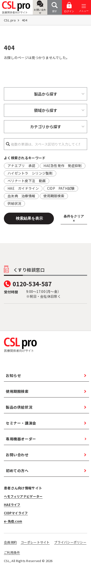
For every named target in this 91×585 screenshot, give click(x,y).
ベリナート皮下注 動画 (27, 180)
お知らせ (13, 375)
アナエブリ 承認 (21, 165)
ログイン (69, 7)
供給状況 (14, 203)
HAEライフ (12, 504)
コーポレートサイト (35, 542)
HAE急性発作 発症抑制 (62, 165)
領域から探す (45, 110)
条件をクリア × (74, 218)
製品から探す (45, 94)
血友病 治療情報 (21, 195)
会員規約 (10, 542)
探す (54, 7)
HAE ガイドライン (23, 188)
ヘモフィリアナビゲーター (23, 496)
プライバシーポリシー (70, 542)
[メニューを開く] (83, 7)
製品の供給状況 (19, 407)
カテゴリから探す (45, 126)
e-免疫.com (13, 521)
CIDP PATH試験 (60, 188)
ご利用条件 (12, 552)
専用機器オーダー (21, 438)
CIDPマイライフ (16, 513)
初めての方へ (17, 470)
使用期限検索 (53, 195)
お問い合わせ (40, 7)
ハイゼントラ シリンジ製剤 (30, 173)
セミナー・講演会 (21, 423)
